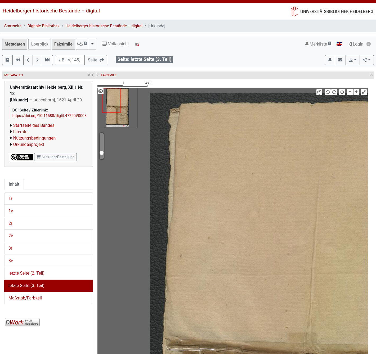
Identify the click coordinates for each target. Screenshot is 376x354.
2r (10, 223)
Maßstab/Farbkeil (25, 298)
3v (10, 260)
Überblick (39, 44)
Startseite (12, 26)
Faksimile (63, 44)
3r (10, 248)
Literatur (21, 131)
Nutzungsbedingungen (34, 138)
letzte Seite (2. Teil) (26, 273)
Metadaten (15, 44)
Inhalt (14, 184)
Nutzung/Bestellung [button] (55, 157)
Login (355, 44)
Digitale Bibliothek (44, 26)
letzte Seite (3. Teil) (26, 285)
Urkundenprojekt (28, 144)
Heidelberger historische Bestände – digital (51, 11)
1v (10, 210)
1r (10, 198)
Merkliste (318, 44)
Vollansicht (115, 43)
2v (10, 235)
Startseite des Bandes (34, 125)
